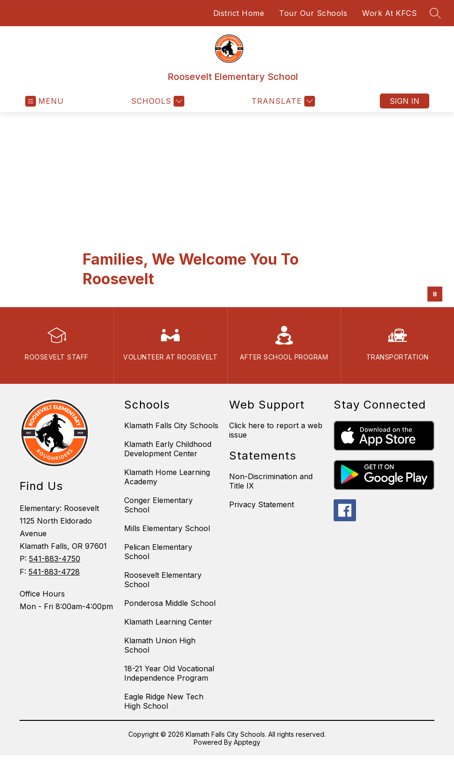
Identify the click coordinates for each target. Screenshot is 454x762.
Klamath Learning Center (168, 621)
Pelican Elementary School (158, 551)
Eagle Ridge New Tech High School (163, 701)
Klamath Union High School (160, 645)
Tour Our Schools (313, 13)
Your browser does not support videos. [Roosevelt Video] (227, 209)
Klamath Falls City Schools (171, 425)
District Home (239, 13)
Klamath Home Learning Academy (167, 476)
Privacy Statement (261, 504)
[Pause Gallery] (434, 294)
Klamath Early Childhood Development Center (167, 448)
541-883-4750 (54, 558)
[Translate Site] (282, 101)
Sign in (404, 101)
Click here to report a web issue (275, 430)
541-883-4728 (54, 571)
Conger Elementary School (158, 505)
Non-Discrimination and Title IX (271, 481)
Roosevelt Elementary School (163, 579)
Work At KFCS (389, 13)
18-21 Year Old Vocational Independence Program (169, 673)
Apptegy (247, 742)
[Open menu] (44, 101)
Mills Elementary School (167, 528)
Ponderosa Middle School (170, 603)
